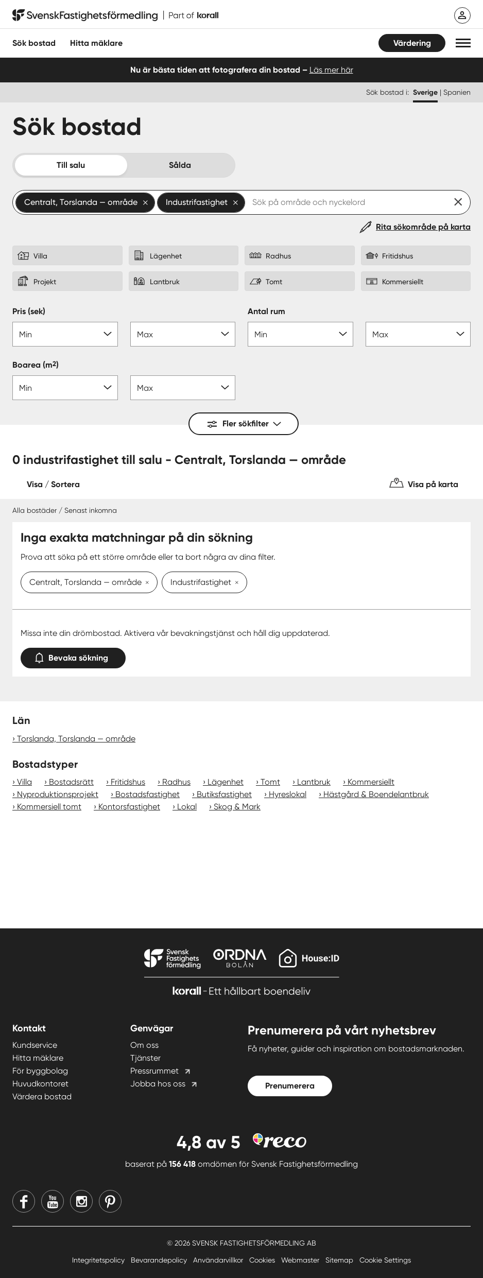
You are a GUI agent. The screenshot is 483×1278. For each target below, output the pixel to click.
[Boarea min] (65, 387)
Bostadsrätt (71, 782)
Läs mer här (331, 70)
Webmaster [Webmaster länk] (301, 1260)
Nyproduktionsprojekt (57, 794)
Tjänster (145, 1058)
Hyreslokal (287, 794)
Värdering (412, 43)
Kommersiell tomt (49, 806)
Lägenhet (226, 782)
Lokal (187, 806)
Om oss (144, 1045)
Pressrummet (154, 1071)
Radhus (176, 782)
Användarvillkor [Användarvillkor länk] (219, 1260)
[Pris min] (65, 334)
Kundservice (34, 1045)
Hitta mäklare (37, 1058)
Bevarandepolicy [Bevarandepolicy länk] (160, 1260)
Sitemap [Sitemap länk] (340, 1260)
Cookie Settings (385, 1260)
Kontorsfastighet (129, 806)
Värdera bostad (42, 1096)
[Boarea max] (183, 387)
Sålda (180, 165)
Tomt (270, 782)
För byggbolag (40, 1071)
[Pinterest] (110, 1201)
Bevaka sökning (73, 656)
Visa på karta (433, 484)
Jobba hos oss (157, 1084)
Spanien (457, 92)
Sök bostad (34, 43)
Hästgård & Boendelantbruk (376, 794)
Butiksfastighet (224, 794)
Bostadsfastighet (147, 794)
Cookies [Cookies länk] (263, 1260)
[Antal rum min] (300, 334)
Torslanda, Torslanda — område (76, 739)
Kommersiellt (371, 782)
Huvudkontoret (40, 1084)
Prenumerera (290, 1086)
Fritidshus (128, 782)
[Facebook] (23, 1201)
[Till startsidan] (115, 15)
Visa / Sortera (53, 484)
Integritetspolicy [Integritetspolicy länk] (99, 1260)
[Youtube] (52, 1201)
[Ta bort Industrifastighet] (234, 583)
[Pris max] (183, 334)
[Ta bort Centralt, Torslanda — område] (145, 583)
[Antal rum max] (418, 334)
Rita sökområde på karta (423, 227)
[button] (463, 43)
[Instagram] (81, 1201)
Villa (24, 782)
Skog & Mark (237, 806)
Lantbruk (314, 782)
